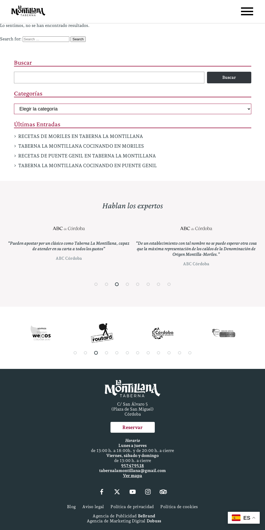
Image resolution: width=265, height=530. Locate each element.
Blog (71, 506)
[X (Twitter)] (117, 492)
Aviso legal (93, 506)
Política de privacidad (132, 506)
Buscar (23, 62)
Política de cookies (179, 506)
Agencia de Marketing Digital (124, 520)
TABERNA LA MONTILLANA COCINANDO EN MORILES (81, 146)
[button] (96, 284)
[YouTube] (132, 492)
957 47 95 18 (132, 465)
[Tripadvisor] (163, 492)
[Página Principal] (28, 11)
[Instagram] (148, 492)
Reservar (132, 427)
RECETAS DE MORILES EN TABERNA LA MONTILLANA (80, 136)
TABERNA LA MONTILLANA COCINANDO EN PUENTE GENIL (87, 165)
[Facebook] (101, 492)
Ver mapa (132, 475)
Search (78, 39)
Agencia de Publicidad (124, 515)
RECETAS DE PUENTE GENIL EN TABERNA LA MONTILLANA (87, 155)
